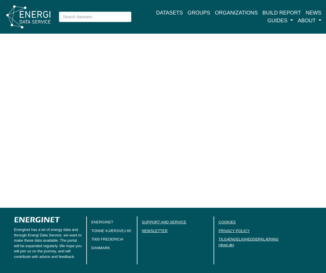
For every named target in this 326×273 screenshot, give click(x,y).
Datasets (169, 13)
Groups (199, 13)
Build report (281, 13)
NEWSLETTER (155, 231)
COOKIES (227, 222)
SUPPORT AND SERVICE (164, 222)
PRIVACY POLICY (234, 231)
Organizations (236, 13)
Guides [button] (278, 20)
